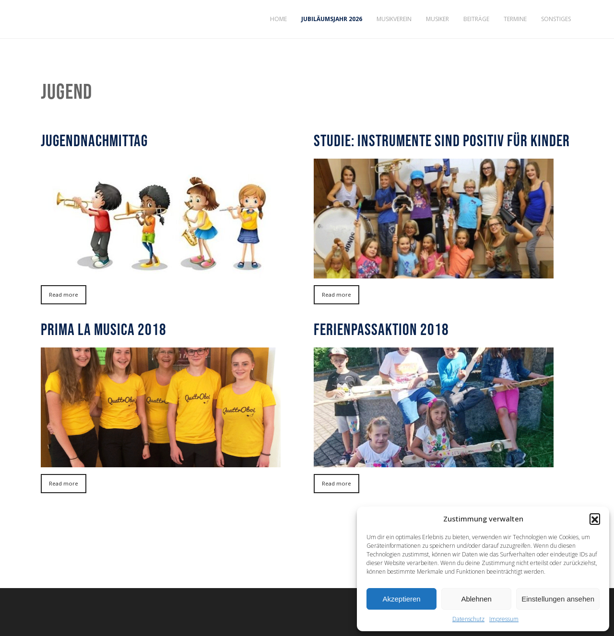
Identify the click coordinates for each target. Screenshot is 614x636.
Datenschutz (468, 619)
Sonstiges (556, 19)
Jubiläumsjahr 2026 (331, 19)
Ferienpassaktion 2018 (381, 329)
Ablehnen (476, 599)
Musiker (437, 19)
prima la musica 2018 (103, 329)
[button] (595, 518)
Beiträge (476, 19)
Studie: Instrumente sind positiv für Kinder (442, 140)
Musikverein (394, 19)
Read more (63, 294)
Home (278, 19)
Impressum (504, 619)
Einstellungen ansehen (557, 599)
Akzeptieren (401, 599)
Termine (515, 19)
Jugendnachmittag (94, 140)
